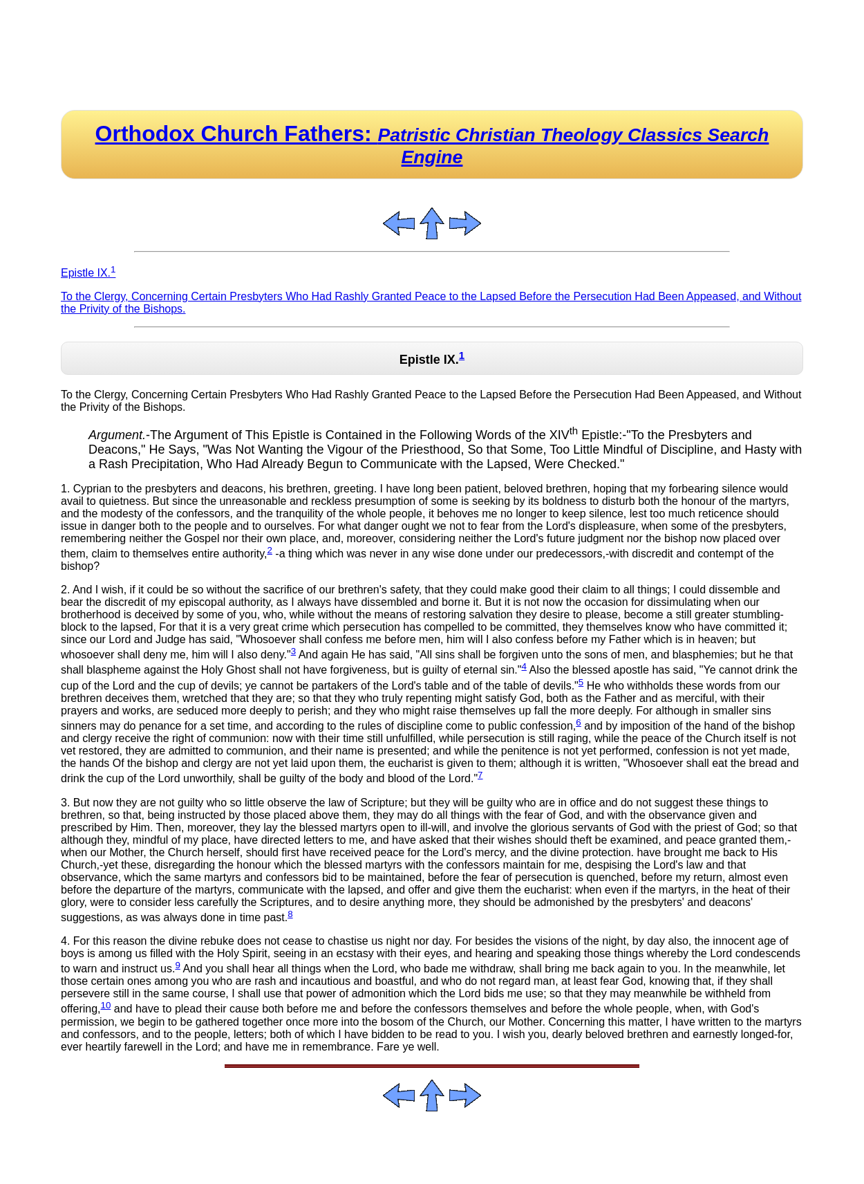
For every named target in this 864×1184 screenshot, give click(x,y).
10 (106, 1005)
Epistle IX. (88, 273)
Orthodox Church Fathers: (432, 144)
